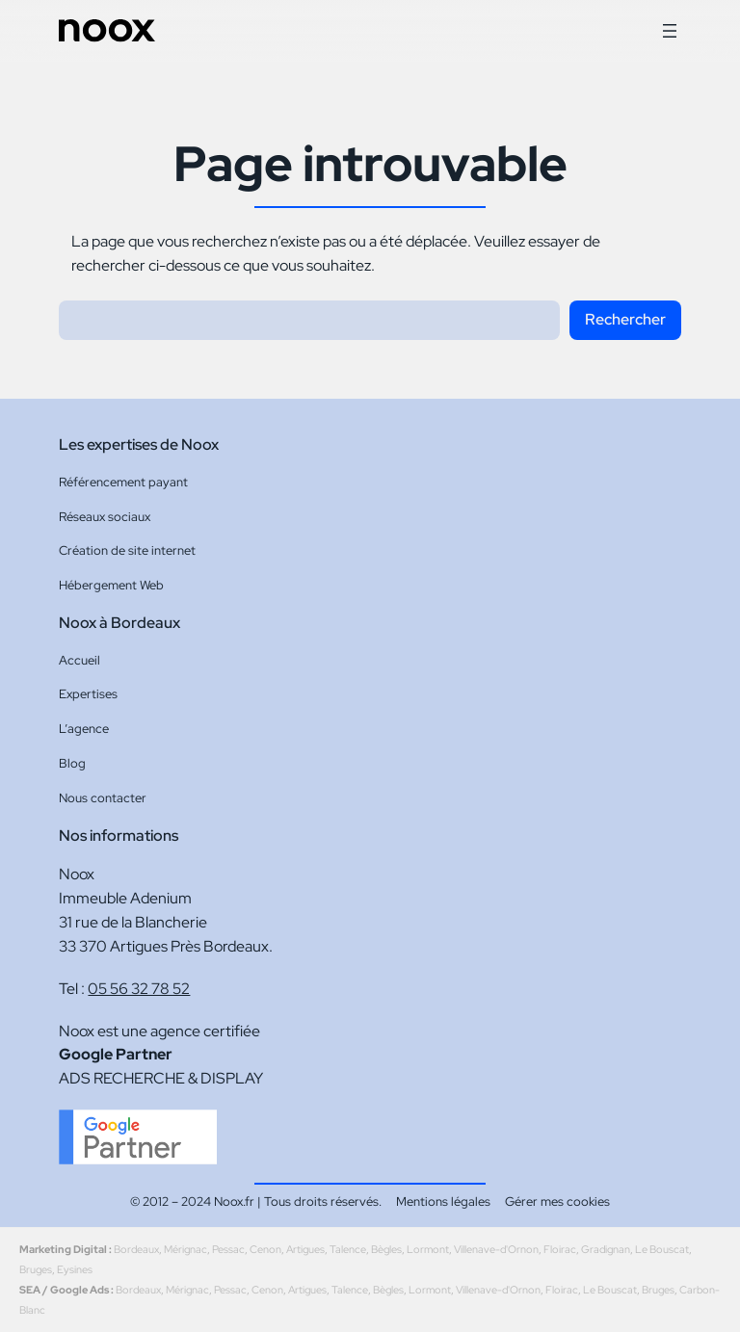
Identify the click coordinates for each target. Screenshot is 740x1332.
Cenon (265, 1249)
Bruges (35, 1269)
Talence (348, 1249)
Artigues (305, 1249)
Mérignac (185, 1249)
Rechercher (625, 319)
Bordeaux (136, 1249)
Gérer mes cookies (557, 1201)
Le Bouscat (662, 1249)
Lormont (428, 1249)
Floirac (559, 1249)
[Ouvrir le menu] (669, 30)
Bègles (386, 1249)
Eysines (74, 1269)
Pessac (228, 1249)
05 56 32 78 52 (139, 989)
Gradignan (605, 1249)
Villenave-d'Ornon (496, 1249)
